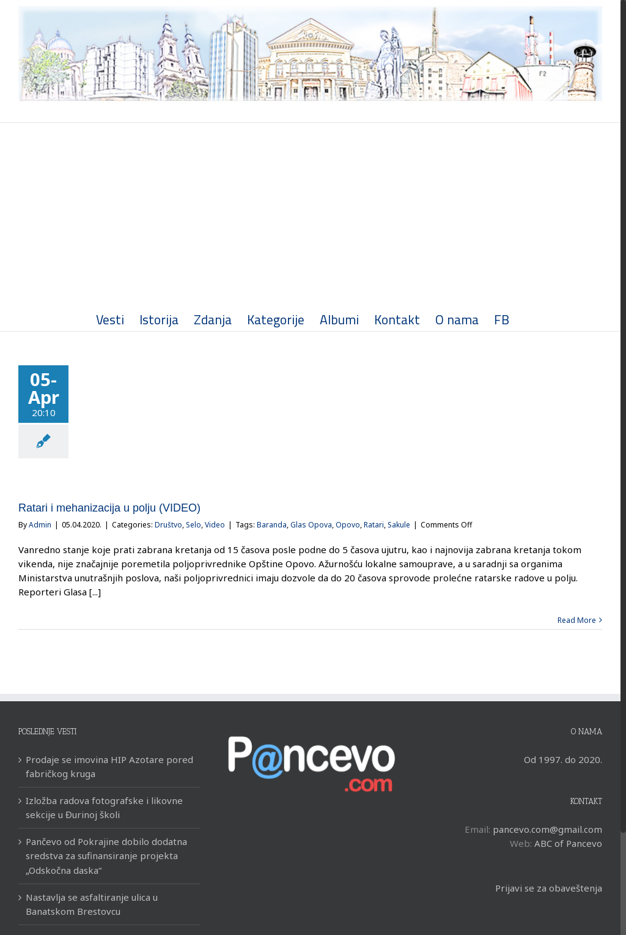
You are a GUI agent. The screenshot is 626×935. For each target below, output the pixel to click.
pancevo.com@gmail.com (547, 829)
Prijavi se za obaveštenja (548, 888)
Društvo (168, 525)
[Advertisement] (310, 214)
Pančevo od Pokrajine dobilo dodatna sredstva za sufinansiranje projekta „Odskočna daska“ (106, 855)
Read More (577, 620)
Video (215, 525)
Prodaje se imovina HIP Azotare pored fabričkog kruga (109, 766)
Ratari (374, 525)
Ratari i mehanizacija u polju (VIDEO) (109, 508)
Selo (193, 525)
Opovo (348, 525)
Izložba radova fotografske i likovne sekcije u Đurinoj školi (104, 807)
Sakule (399, 525)
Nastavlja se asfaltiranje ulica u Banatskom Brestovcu (92, 904)
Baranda (272, 525)
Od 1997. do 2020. (563, 759)
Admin (40, 525)
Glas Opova (311, 525)
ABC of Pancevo (568, 843)
